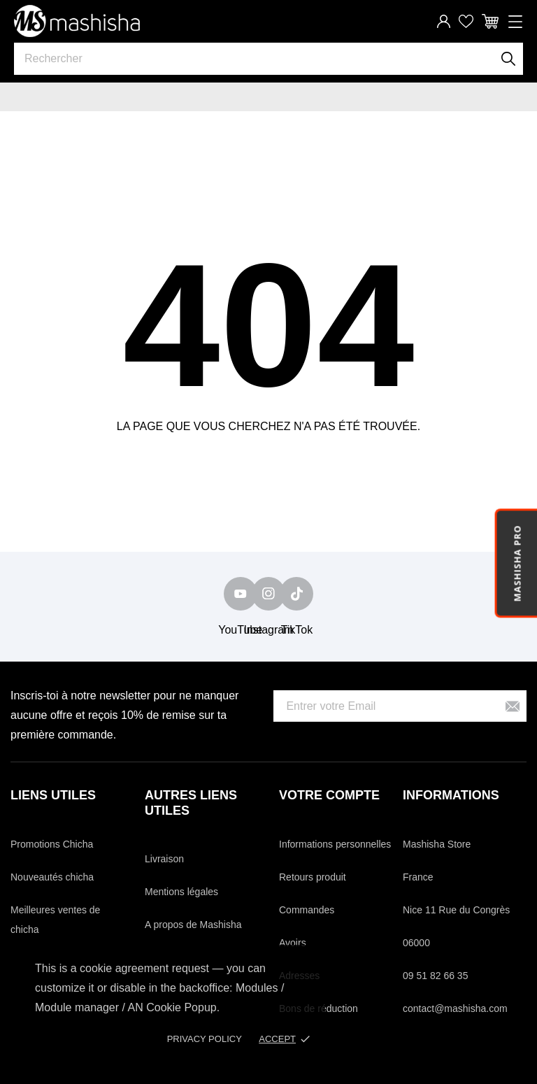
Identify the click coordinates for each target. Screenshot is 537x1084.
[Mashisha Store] (77, 21)
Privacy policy (204, 1039)
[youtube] (240, 594)
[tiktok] (296, 594)
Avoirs (292, 942)
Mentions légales (181, 891)
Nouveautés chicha (52, 877)
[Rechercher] (508, 59)
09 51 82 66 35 (435, 975)
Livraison (164, 858)
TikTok (297, 630)
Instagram (268, 630)
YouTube (240, 630)
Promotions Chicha (51, 844)
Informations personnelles (335, 844)
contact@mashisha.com (455, 1008)
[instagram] (268, 594)
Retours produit (312, 877)
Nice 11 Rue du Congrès (456, 909)
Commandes (306, 909)
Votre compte (329, 795)
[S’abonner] (513, 706)
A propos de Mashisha (193, 924)
